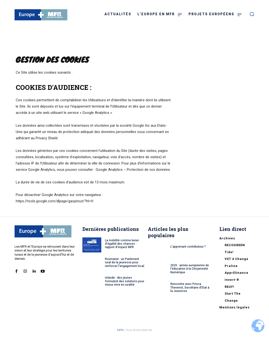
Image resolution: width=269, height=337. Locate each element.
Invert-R (232, 280)
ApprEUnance (236, 272)
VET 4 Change (236, 259)
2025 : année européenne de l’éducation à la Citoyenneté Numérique (189, 269)
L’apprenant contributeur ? (188, 246)
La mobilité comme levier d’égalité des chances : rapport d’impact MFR (122, 244)
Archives (227, 238)
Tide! (229, 252)
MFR (120, 330)
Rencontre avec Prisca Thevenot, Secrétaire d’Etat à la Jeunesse (189, 287)
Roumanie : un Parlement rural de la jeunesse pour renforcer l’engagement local (124, 262)
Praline (231, 266)
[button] (251, 14)
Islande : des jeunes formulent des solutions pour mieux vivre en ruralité (124, 281)
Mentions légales (234, 307)
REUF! (229, 287)
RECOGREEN (235, 245)
